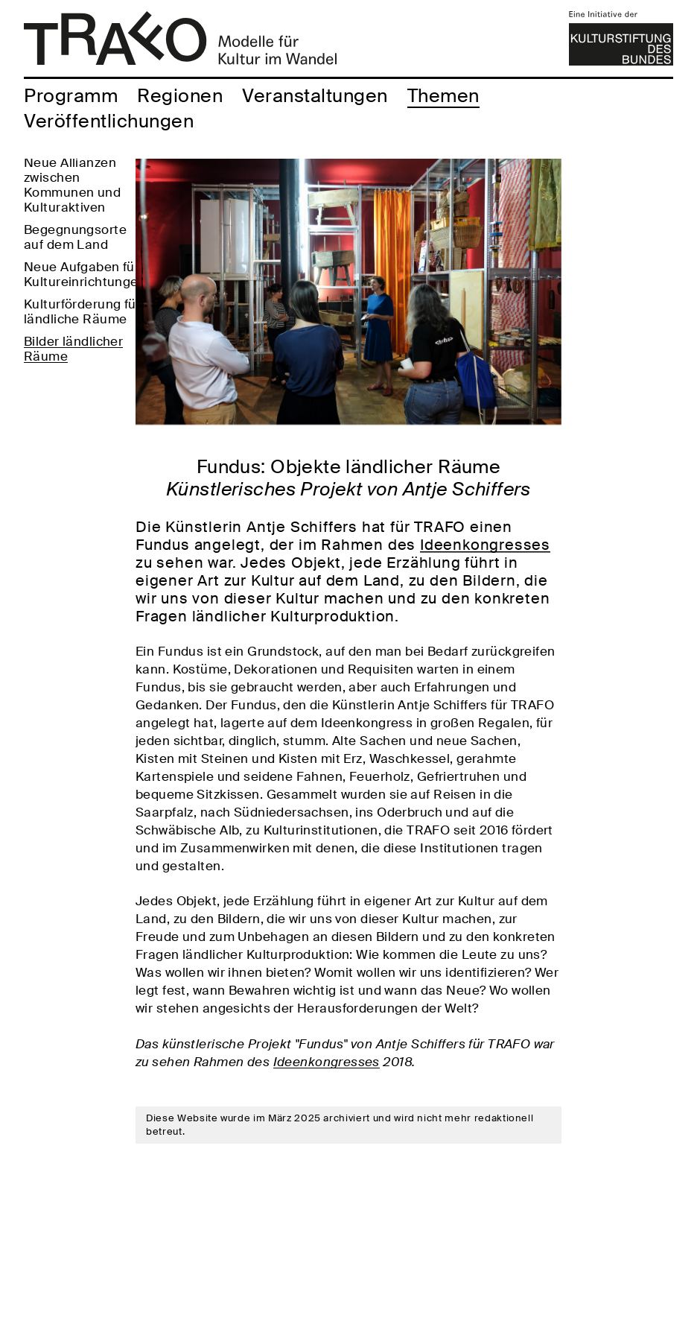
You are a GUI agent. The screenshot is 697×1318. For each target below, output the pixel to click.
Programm (71, 95)
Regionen (180, 95)
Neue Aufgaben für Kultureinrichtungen (85, 354)
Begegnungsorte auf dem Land (75, 316)
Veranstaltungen (315, 95)
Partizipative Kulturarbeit (62, 175)
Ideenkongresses (485, 544)
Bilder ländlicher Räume (73, 428)
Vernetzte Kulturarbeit (60, 212)
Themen (443, 95)
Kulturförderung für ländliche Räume (82, 391)
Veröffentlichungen (109, 121)
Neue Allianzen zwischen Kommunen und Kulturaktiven (72, 264)
